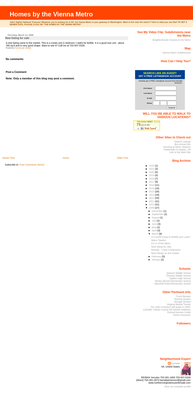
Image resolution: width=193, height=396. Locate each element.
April (154, 230)
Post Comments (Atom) (32, 164)
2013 (152, 195)
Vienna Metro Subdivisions (176, 52)
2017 (152, 181)
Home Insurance (182, 315)
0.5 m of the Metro (160, 243)
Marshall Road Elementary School (173, 283)
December (157, 211)
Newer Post (8, 158)
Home (66, 158)
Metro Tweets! (158, 240)
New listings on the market (165, 253)
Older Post (122, 158)
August (156, 217)
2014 (152, 191)
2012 (152, 198)
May (154, 227)
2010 (152, 204)
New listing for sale (161, 246)
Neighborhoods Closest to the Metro (172, 40)
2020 (152, 172)
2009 (152, 207)
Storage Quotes (182, 301)
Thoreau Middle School (178, 275)
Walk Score (154, 121)
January (156, 259)
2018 (152, 178)
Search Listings (182, 141)
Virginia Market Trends (179, 304)
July (154, 220)
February (157, 256)
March (155, 233)
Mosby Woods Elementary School (173, 281)
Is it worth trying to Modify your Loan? (171, 237)
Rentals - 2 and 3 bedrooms (165, 250)
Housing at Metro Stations (177, 147)
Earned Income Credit (179, 312)
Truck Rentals (183, 296)
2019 (152, 175)
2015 (152, 188)
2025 (152, 165)
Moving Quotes (183, 299)
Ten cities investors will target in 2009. (171, 307)
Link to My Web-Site (180, 152)
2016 (152, 185)
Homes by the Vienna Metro (51, 14)
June (155, 224)
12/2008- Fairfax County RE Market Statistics (167, 309)
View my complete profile (177, 386)
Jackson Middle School (178, 273)
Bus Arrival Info (183, 144)
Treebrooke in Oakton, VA (177, 149)
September (158, 214)
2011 (152, 201)
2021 (152, 169)
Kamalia (175, 363)
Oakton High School (180, 278)
